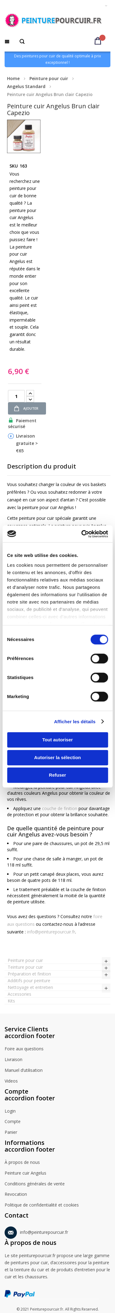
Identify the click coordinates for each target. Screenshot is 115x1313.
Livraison (13, 1059)
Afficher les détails (74, 721)
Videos (11, 1081)
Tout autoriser (57, 739)
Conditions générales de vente (35, 1184)
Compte (13, 1121)
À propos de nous (22, 1162)
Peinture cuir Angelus (25, 1173)
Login (10, 1111)
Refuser (57, 775)
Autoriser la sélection (57, 757)
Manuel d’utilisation (24, 1070)
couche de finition (59, 808)
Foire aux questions (24, 1049)
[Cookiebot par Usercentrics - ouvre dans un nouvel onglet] (82, 534)
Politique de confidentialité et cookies (42, 1205)
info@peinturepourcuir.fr (51, 932)
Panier (11, 1132)
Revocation (16, 1194)
